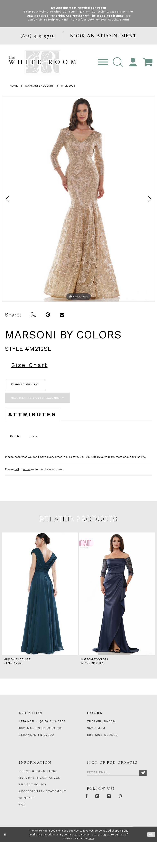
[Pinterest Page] (133, 796)
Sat (90, 728)
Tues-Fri (94, 721)
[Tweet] (33, 314)
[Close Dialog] (5, 834)
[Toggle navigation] (103, 62)
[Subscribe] (143, 773)
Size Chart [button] (29, 365)
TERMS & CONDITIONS (38, 770)
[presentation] (40, 593)
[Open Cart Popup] (147, 62)
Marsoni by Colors (39, 85)
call (17, 469)
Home (14, 85)
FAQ (22, 804)
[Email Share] (62, 315)
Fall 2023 (68, 85)
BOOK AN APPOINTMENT (103, 36)
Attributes (32, 414)
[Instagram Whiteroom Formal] (102, 796)
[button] (118, 62)
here (91, 838)
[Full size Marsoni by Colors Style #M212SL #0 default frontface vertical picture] (78, 199)
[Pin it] (48, 315)
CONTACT (27, 798)
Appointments (121, 11)
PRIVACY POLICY (32, 784)
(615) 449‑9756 (53, 721)
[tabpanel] (78, 199)
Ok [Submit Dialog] (151, 834)
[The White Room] (42, 62)
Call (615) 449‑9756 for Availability (37, 398)
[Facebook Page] (88, 796)
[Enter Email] (117, 772)
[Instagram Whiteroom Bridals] (118, 796)
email (26, 469)
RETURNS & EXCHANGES (39, 777)
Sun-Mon (95, 734)
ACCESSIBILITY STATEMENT (42, 791)
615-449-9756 (94, 456)
